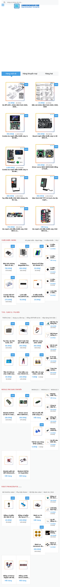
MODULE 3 (54, 389)
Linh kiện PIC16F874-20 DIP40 (23, 296)
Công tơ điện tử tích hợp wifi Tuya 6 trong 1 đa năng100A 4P (54, 406)
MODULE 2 (45, 389)
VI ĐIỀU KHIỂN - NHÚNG (9, 240)
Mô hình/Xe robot (8, 492)
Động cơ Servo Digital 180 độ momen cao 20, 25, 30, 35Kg (8, 577)
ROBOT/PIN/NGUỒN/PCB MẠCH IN (13, 486)
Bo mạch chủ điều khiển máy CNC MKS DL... (45, 230)
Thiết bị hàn (6, 318)
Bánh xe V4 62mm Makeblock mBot (38, 516)
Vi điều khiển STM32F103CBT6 (54, 280)
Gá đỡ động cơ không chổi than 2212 (53, 520)
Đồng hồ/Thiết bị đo (33, 318)
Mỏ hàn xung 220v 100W (37, 342)
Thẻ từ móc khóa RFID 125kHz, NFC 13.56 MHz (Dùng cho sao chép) (38, 443)
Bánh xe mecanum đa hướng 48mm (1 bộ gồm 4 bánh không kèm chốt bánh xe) (38, 545)
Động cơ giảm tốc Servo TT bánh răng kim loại (23, 516)
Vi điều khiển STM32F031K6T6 (38, 295)
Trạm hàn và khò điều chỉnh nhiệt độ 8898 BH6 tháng (54, 369)
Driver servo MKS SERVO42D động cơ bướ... (45, 168)
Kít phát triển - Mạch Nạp (33, 240)
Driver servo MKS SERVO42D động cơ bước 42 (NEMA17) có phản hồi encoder (23, 414)
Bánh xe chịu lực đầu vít (53, 543)
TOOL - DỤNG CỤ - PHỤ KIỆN (10, 312)
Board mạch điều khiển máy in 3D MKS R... (45, 137)
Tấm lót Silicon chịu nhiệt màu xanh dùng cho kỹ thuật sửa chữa (8, 373)
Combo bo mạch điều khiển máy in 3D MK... (15, 137)
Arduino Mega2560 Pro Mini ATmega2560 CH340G (23, 264)
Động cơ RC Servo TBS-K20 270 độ (53, 497)
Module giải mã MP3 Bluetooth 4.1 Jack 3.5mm (9, 472)
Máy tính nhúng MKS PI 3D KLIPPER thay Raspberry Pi (9, 264)
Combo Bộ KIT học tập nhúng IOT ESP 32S (8, 296)
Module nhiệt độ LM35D (53, 429)
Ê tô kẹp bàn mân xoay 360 (53, 357)
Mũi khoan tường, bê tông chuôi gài (54, 334)
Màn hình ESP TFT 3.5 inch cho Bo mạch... (45, 199)
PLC (57, 240)
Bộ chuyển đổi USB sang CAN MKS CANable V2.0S (37, 414)
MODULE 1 (35, 389)
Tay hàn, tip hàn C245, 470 (9, 342)
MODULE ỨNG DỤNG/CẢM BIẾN (12, 389)
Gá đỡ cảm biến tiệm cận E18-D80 (54, 441)
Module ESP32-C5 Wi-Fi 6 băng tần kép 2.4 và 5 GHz (9, 414)
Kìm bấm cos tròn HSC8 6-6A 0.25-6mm (23, 373)
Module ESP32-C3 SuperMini (23, 472)
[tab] (11, 74)
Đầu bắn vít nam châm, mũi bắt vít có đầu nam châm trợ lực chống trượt (38, 373)
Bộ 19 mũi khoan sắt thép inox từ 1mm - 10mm (53, 346)
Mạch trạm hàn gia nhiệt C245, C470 (23, 342)
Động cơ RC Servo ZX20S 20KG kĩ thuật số (23, 577)
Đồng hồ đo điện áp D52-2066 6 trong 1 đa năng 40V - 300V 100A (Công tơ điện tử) (54, 417)
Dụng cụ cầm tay (18, 318)
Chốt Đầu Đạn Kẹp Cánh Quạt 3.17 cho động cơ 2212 (54, 508)
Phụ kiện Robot (21, 492)
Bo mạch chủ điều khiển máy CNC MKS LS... (15, 230)
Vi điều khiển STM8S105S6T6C (54, 245)
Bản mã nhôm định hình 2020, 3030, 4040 (45, 106)
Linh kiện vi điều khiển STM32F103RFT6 (54, 291)
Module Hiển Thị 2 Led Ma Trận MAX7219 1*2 (53, 394)
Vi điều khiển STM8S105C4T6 (54, 257)
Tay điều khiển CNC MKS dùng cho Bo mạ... (15, 199)
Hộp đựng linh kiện (48, 318)
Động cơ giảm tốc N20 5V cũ (9, 516)
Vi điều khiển (48, 240)
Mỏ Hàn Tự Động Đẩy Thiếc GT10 (54, 322)
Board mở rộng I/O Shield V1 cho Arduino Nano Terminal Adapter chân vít (38, 264)
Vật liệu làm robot (35, 492)
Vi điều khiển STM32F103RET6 (54, 268)
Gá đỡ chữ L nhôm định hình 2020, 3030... (15, 106)
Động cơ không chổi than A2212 (53, 532)
